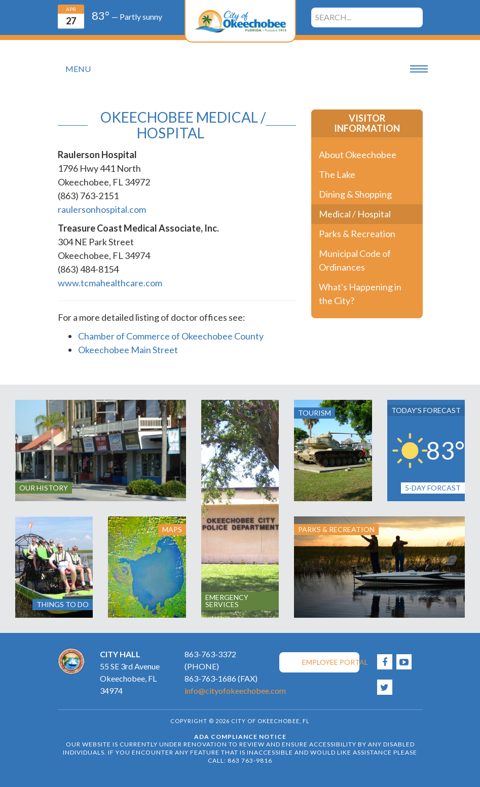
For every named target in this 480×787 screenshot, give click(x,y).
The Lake (337, 174)
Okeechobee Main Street (128, 349)
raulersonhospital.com (102, 209)
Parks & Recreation (357, 233)
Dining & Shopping (355, 194)
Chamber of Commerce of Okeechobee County (171, 336)
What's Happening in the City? (360, 293)
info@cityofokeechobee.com (235, 690)
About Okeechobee (357, 154)
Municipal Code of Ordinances (355, 260)
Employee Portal (330, 662)
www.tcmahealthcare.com (110, 282)
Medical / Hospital (355, 213)
